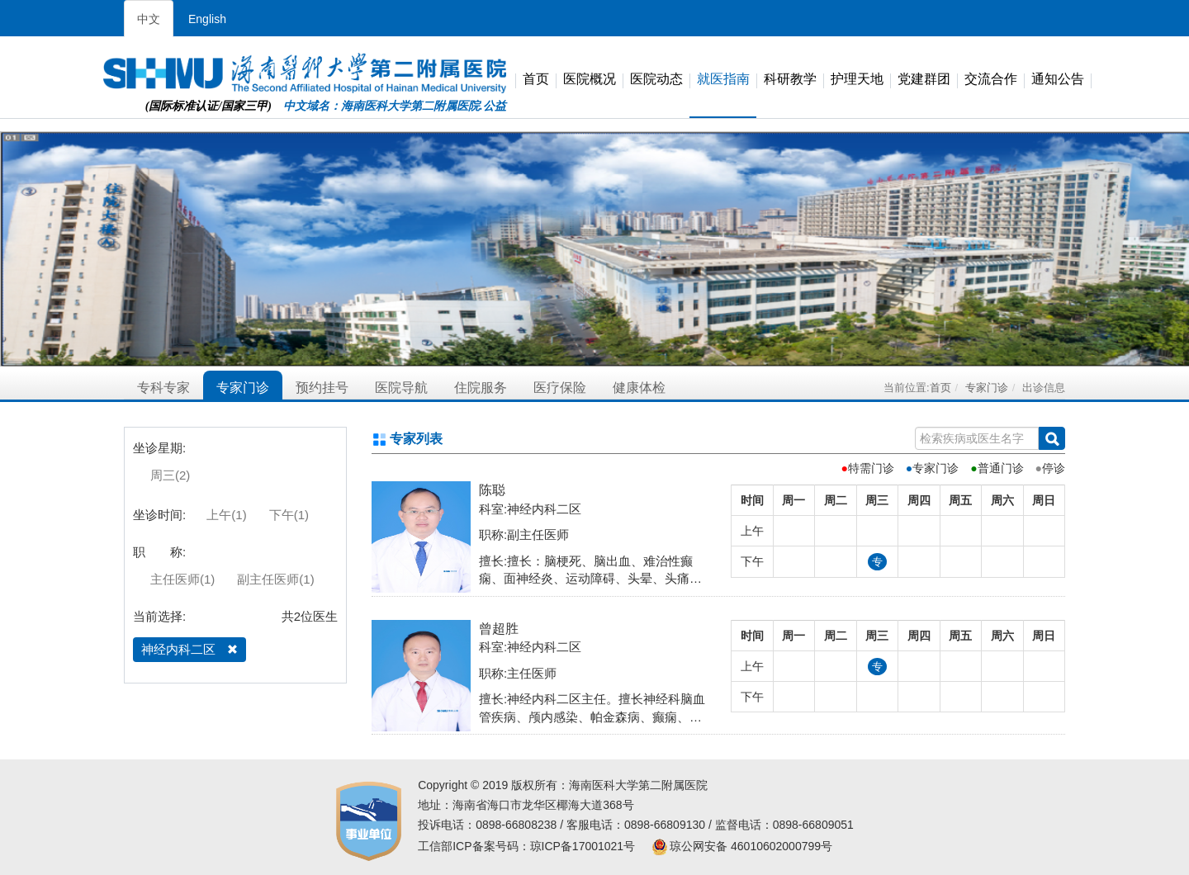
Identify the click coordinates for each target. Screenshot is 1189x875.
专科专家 (163, 388)
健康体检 (639, 388)
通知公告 (1057, 79)
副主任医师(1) (275, 579)
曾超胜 (499, 629)
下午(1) (289, 515)
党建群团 (924, 79)
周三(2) (170, 475)
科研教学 (790, 79)
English (207, 19)
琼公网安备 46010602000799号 (741, 846)
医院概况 (589, 79)
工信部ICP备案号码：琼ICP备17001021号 (526, 846)
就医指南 (723, 79)
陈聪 (492, 490)
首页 (536, 79)
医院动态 (656, 79)
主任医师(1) (182, 579)
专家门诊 (242, 388)
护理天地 (857, 79)
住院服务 (480, 388)
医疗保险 (559, 388)
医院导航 (401, 388)
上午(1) (226, 515)
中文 (148, 19)
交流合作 (990, 79)
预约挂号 (322, 388)
